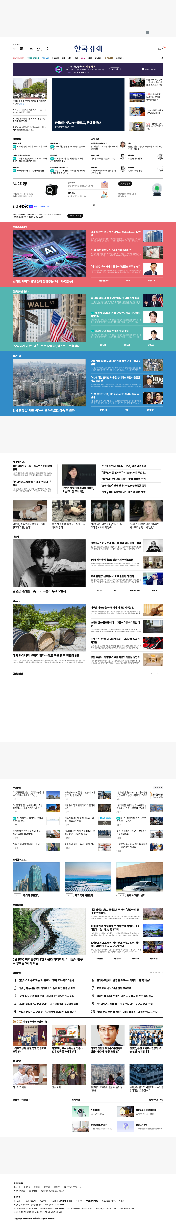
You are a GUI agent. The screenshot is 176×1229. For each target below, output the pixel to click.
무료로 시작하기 (75, 215)
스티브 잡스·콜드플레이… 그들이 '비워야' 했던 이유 (115, 624)
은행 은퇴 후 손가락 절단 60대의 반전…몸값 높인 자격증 (132, 845)
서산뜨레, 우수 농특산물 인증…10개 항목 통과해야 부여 (67, 1049)
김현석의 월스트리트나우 (21, 155)
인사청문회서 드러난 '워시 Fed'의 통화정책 (104, 148)
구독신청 (27, 1187)
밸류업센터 (150, 409)
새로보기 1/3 (158, 787)
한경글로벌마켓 (33, 58)
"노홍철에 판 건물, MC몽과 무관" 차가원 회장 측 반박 (115, 395)
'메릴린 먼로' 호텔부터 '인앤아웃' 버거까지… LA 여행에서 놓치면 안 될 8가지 (115, 927)
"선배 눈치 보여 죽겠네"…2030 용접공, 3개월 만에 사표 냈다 (127, 1012)
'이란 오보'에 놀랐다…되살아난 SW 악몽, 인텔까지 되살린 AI (67, 172)
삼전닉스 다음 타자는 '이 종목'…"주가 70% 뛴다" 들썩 (46, 980)
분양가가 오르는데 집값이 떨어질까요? (106, 1088)
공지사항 (76, 1099)
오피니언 (55, 58)
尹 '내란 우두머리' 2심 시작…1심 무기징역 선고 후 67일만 (29, 120)
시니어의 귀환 (19, 1087)
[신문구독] (47, 48)
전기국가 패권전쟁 (79, 895)
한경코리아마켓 (18, 58)
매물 (127, 409)
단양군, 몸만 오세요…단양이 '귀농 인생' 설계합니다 (146, 1049)
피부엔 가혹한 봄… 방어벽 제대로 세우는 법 (112, 607)
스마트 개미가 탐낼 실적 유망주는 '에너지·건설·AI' (43, 281)
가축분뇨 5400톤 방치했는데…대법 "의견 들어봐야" (80, 794)
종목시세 (126, 345)
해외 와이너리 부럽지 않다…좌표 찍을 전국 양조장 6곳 (46, 655)
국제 (76, 58)
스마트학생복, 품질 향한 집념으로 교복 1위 (29, 1049)
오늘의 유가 (17, 143)
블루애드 (57, 1187)
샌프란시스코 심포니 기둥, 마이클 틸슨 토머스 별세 (116, 543)
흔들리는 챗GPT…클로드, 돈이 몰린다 (78, 122)
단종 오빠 (56, 1087)
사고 (161, 1099)
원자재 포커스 (55, 143)
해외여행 (135, 958)
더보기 (119, 58)
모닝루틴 (98, 58)
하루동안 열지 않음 (150, 69)
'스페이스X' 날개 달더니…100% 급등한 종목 (123, 485)
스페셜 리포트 (19, 859)
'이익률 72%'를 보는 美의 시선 (103, 158)
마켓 (151, 280)
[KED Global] (39, 48)
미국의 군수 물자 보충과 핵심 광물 (28, 170)
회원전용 (17, 138)
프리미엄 (110, 58)
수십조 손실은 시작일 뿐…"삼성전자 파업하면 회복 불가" (47, 1012)
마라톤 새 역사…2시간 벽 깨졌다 (79, 844)
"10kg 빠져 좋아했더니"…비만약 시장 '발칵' (123, 492)
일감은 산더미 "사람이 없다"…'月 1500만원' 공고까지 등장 (48, 1004)
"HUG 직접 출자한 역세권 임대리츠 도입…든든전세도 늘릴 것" (115, 379)
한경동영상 (18, 673)
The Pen (17, 1060)
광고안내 (47, 1187)
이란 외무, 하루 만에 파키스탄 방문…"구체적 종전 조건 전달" (154, 82)
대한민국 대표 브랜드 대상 (35, 1021)
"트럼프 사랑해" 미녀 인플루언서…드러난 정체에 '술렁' (144, 525)
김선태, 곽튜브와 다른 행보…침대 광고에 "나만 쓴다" (29, 525)
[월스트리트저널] (31, 48)
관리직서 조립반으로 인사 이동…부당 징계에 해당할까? (28, 832)
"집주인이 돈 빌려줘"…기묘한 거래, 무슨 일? (123, 472)
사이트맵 (52, 1201)
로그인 (160, 48)
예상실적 (102, 345)
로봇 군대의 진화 (135, 158)
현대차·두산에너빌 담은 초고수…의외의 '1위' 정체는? (123, 980)
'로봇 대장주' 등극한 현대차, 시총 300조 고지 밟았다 (116, 233)
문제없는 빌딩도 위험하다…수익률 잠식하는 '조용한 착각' (146, 1088)
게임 (90, 58)
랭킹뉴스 (17, 972)
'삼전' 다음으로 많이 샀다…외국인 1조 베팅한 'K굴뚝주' (46, 996)
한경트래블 (18, 904)
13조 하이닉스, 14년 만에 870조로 (114, 988)
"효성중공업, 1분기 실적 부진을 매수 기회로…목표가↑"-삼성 (28, 794)
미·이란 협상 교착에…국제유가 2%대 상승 (30, 148)
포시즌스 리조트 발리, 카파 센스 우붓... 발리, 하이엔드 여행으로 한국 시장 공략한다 (115, 944)
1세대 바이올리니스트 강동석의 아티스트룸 (112, 559)
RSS (70, 1201)
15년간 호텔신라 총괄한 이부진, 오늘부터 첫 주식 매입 (78, 489)
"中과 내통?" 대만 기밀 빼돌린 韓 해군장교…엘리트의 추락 (80, 832)
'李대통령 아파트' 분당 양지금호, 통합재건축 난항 (29, 102)
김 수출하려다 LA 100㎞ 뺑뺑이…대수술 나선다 (154, 97)
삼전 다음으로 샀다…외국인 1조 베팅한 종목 (32, 467)
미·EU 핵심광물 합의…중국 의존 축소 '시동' (67, 148)
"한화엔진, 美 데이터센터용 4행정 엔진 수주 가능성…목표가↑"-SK (131, 794)
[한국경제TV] (23, 48)
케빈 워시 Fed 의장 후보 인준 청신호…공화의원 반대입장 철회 (29, 111)
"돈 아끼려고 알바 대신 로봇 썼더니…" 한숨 (32, 483)
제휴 (25, 1201)
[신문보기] (14, 48)
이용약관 (79, 1201)
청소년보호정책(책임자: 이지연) (113, 1201)
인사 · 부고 (153, 1099)
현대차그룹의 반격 (130, 895)
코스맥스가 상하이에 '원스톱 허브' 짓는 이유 (103, 172)
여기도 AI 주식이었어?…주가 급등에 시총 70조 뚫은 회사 (125, 996)
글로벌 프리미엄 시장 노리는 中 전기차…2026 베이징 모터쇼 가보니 (29, 128)
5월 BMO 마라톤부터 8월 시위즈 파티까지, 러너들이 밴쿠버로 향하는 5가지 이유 (49, 961)
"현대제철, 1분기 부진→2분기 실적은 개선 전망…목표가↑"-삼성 (131, 807)
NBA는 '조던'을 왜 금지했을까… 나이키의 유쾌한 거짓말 (115, 640)
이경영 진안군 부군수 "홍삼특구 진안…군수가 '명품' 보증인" (106, 1049)
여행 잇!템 (153, 958)
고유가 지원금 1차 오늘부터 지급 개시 (154, 111)
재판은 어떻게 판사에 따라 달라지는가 (80, 807)
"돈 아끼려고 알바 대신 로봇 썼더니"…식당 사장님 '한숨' (125, 1004)
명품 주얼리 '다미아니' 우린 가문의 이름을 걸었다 (115, 657)
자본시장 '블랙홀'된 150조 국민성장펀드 (154, 126)
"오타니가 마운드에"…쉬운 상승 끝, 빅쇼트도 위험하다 (46, 346)
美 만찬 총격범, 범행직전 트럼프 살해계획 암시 (68, 525)
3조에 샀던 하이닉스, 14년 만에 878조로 (111, 250)
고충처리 (37, 1187)
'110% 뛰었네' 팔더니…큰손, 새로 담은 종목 (123, 466)
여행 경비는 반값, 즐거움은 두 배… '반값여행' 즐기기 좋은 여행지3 (116, 911)
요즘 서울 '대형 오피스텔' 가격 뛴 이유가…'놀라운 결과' (116, 362)
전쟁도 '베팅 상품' (135, 170)
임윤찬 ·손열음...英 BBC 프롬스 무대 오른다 (39, 591)
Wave (83, 58)
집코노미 (45, 58)
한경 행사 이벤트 (20, 1099)
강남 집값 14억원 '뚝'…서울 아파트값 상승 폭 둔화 (43, 410)
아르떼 (16, 536)
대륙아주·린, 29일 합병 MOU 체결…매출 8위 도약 (79, 820)
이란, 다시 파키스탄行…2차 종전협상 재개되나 (131, 832)
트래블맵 (99, 958)
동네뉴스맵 (103, 409)
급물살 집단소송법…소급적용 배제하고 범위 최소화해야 (145, 148)
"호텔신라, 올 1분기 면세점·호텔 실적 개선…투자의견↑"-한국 (28, 807)
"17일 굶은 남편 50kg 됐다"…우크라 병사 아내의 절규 (106, 525)
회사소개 (17, 1187)
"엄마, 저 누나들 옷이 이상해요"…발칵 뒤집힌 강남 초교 (47, 988)
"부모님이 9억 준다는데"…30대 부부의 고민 (123, 479)
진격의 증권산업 (26, 895)
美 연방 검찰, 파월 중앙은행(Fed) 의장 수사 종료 (115, 298)
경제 (63, 58)
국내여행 (117, 958)
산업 (69, 58)
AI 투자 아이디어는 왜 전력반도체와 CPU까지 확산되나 (66, 160)
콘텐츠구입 (32, 1201)
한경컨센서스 (104, 280)
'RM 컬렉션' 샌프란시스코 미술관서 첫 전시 (112, 576)
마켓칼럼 (53, 155)
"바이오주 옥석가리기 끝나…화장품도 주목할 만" (115, 266)
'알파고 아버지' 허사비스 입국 (26, 844)
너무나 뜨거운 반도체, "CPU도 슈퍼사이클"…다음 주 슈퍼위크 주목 (30, 160)
